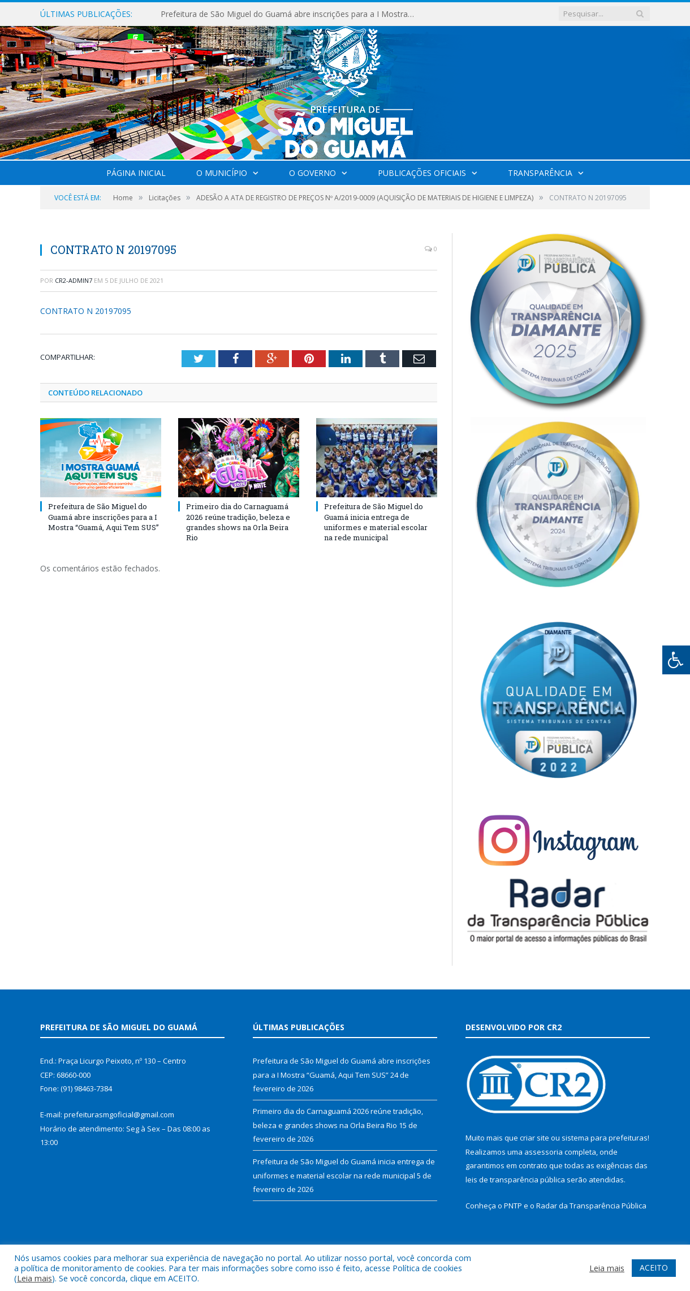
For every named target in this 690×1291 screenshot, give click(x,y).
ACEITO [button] (654, 1267)
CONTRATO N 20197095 (85, 310)
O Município (221, 172)
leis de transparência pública (515, 1179)
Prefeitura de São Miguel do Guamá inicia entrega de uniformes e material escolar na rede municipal (376, 522)
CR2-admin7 (73, 280)
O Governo (312, 172)
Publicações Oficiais (422, 172)
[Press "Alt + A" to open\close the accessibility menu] (676, 660)
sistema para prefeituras (605, 1138)
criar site (534, 1138)
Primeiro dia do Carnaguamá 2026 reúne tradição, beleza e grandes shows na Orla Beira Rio (238, 522)
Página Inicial (136, 172)
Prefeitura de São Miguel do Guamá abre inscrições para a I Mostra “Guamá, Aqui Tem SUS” (291, 14)
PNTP (513, 1205)
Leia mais (34, 1278)
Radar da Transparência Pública (591, 1205)
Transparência (540, 172)
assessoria (543, 1152)
